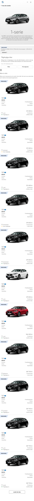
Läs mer (4, 52)
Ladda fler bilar (17, 492)
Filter (8, 66)
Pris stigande (25, 66)
